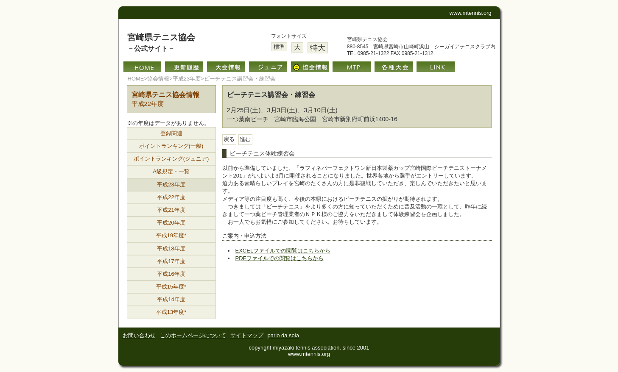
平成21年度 (171, 210)
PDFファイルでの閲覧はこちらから (279, 258)
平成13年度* (171, 312)
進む (245, 139)
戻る (229, 139)
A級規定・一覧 (171, 171)
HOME (136, 78)
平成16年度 (171, 274)
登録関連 (171, 133)
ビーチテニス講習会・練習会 (240, 78)
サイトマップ (246, 335)
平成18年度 (171, 248)
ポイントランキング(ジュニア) (171, 158)
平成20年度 (171, 222)
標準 (279, 47)
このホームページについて (193, 335)
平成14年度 (171, 299)
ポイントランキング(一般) (171, 146)
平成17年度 (171, 261)
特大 (317, 48)
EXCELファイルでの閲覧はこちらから (283, 250)
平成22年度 (171, 197)
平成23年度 (187, 78)
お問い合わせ (139, 335)
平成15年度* (171, 286)
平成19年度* (171, 235)
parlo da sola (283, 335)
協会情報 (158, 78)
